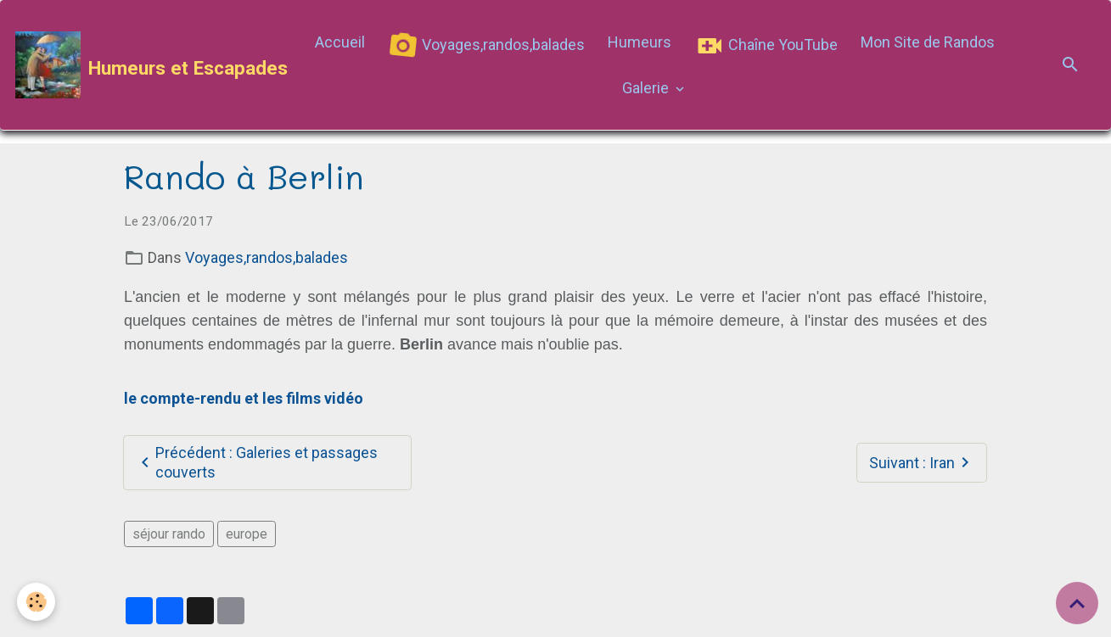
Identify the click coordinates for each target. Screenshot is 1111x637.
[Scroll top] (1077, 603)
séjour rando (168, 534)
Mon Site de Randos (928, 42)
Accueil (340, 42)
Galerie (647, 88)
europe (246, 534)
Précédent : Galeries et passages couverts (256, 462)
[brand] (143, 65)
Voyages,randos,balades (485, 45)
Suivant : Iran (922, 462)
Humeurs (639, 42)
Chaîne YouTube (766, 46)
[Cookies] (36, 602)
